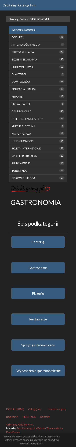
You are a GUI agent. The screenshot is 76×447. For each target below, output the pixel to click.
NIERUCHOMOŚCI (23, 141)
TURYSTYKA (19, 170)
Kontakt (45, 416)
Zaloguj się (34, 409)
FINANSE (17, 96)
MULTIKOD (29, 416)
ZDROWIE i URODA (23, 178)
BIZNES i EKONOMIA (24, 59)
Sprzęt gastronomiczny (38, 345)
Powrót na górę (57, 409)
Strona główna (17, 19)
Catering (38, 242)
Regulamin (12, 416)
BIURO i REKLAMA (23, 52)
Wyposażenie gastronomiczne (38, 371)
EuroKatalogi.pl (26, 428)
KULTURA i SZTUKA (23, 126)
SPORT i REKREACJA (24, 156)
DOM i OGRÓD (21, 81)
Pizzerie (38, 293)
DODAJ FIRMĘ (15, 409)
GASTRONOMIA (39, 19)
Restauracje (38, 319)
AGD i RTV (18, 37)
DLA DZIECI (19, 74)
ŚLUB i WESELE (21, 163)
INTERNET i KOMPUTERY (27, 118)
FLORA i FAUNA (21, 104)
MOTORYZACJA (21, 133)
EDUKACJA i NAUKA (24, 89)
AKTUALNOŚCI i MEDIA (26, 44)
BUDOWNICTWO (22, 67)
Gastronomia (38, 268)
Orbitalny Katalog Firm (19, 5)
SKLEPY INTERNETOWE (26, 148)
